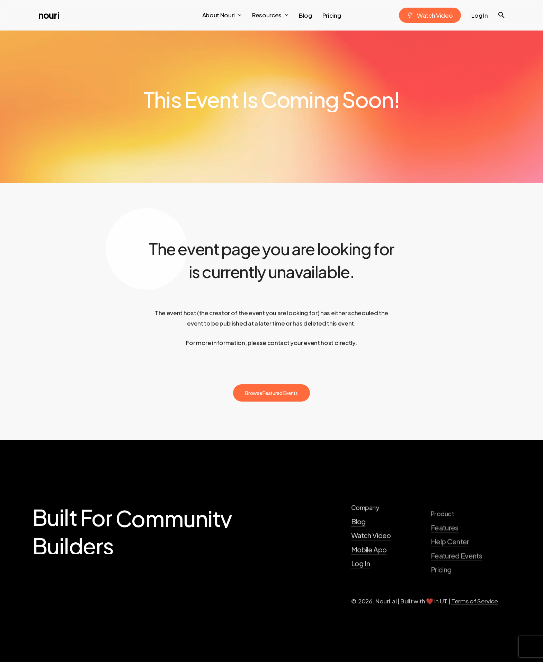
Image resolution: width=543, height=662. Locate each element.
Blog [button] (358, 546)
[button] (501, 15)
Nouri (48, 15)
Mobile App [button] (368, 574)
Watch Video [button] (371, 560)
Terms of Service (474, 626)
